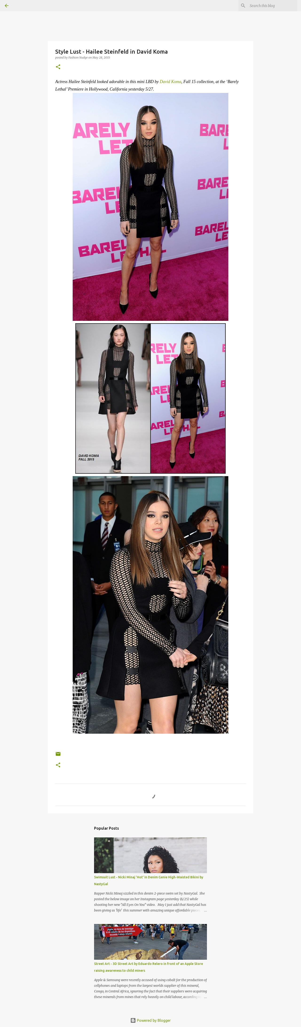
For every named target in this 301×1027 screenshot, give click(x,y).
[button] (58, 67)
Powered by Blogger (150, 1020)
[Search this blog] (272, 5)
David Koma (170, 81)
